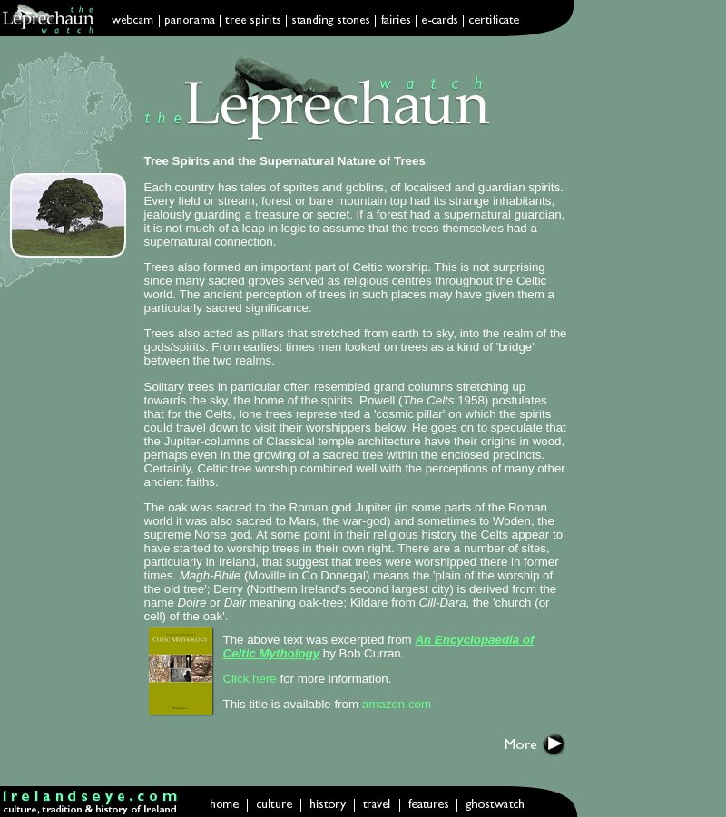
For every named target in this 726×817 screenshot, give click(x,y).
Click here (250, 679)
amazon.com (396, 704)
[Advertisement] (668, 354)
